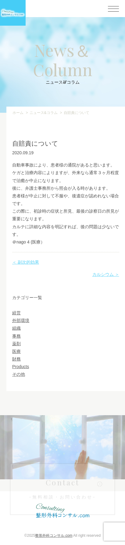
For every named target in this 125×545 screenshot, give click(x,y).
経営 (16, 312)
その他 (18, 374)
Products (20, 366)
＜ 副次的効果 (25, 262)
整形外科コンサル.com (53, 535)
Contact (62, 493)
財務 (16, 359)
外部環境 (20, 320)
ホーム (17, 113)
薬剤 (16, 343)
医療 (16, 351)
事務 (16, 336)
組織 (16, 328)
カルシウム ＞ (105, 274)
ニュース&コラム (44, 113)
